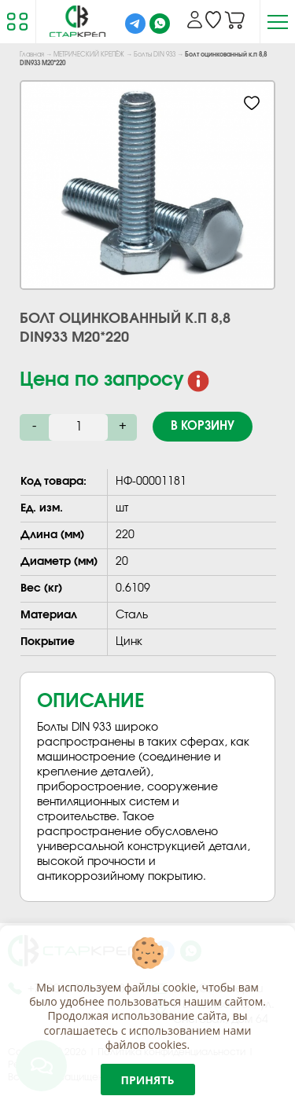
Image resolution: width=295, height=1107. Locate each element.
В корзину (202, 426)
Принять (148, 1079)
